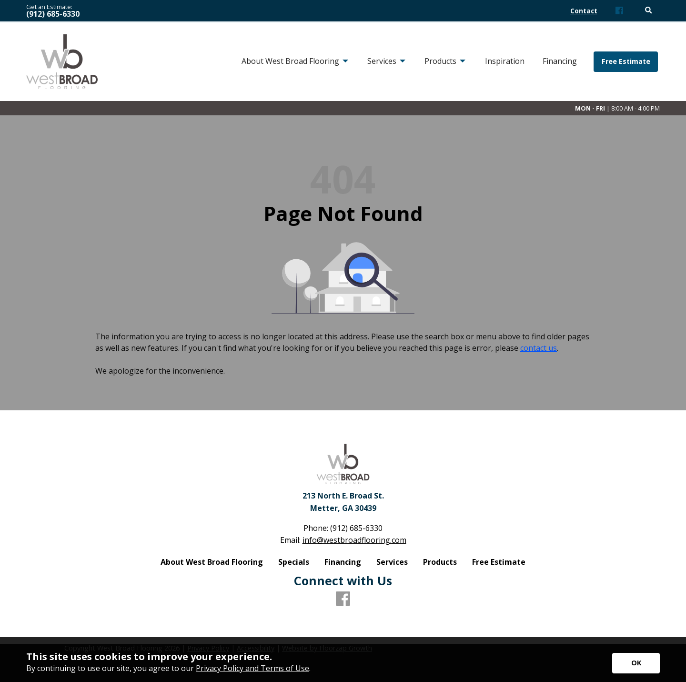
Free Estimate (626, 61)
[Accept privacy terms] (636, 663)
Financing (342, 562)
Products (440, 562)
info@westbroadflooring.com (354, 540)
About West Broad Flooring (212, 562)
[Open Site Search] (648, 10)
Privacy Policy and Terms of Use (252, 668)
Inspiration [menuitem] (505, 61)
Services (392, 562)
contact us (538, 348)
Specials (293, 562)
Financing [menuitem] (560, 61)
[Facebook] (619, 11)
